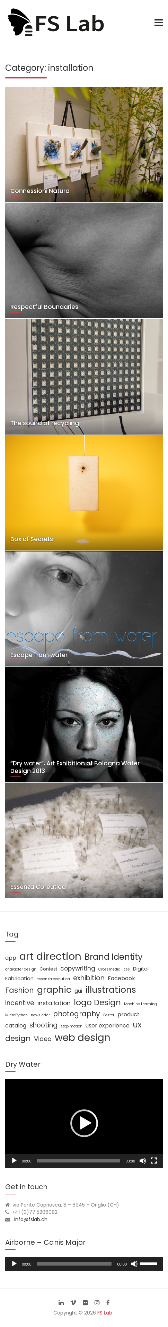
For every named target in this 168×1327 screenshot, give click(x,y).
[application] (84, 1123)
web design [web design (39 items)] (82, 1037)
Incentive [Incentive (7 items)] (19, 1003)
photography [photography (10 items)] (76, 1014)
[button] (84, 1123)
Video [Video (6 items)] (43, 1038)
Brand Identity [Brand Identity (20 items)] (114, 957)
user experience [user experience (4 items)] (108, 1026)
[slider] (74, 1264)
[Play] (14, 1160)
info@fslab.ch (30, 1219)
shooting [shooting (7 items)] (43, 1025)
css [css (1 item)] (127, 969)
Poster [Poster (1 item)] (108, 1015)
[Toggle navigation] (158, 22)
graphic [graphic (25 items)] (54, 989)
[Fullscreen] (153, 1160)
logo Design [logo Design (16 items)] (97, 1002)
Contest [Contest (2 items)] (48, 969)
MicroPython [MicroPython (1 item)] (16, 1015)
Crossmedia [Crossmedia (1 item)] (109, 969)
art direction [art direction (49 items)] (50, 956)
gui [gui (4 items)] (78, 991)
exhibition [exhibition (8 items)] (89, 978)
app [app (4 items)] (10, 958)
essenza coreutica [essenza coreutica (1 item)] (53, 979)
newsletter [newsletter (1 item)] (40, 1015)
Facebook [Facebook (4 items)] (121, 978)
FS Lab (104, 1312)
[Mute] (142, 1160)
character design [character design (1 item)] (20, 969)
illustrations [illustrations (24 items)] (110, 989)
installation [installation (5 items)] (54, 1003)
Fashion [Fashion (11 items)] (19, 990)
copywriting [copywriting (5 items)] (77, 968)
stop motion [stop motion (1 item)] (71, 1026)
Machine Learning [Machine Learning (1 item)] (140, 1004)
